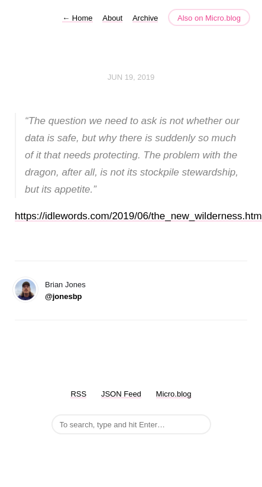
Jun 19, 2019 (131, 77)
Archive (145, 18)
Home (77, 18)
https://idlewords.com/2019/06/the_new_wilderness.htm (138, 216)
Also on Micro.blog (209, 18)
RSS (78, 393)
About (112, 18)
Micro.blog (174, 393)
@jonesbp (63, 296)
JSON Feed (121, 393)
